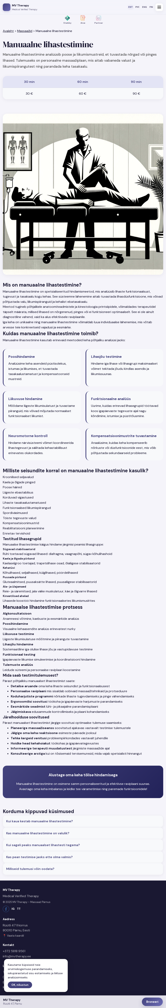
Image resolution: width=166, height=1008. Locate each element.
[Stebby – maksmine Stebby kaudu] (67, 20)
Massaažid (24, 31)
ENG (144, 7)
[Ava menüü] (159, 7)
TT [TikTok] (19, 909)
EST (130, 7)
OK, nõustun (19, 985)
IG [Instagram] (13, 909)
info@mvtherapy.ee (17, 956)
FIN (151, 7)
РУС (137, 7)
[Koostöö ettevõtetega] (98, 20)
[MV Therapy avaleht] (20, 7)
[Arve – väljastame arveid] (83, 20)
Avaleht (8, 31)
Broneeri (152, 1002)
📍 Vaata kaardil (13, 935)
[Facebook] (6, 909)
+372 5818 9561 (14, 951)
